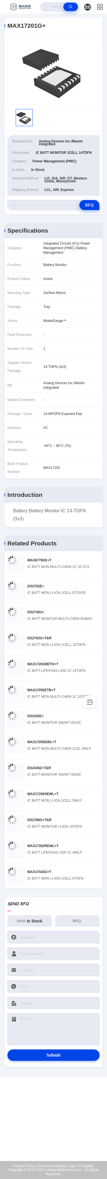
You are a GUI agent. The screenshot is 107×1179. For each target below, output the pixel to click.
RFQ (89, 205)
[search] (70, 7)
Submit (54, 1055)
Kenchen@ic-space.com (57, 1125)
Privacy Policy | (24, 1166)
